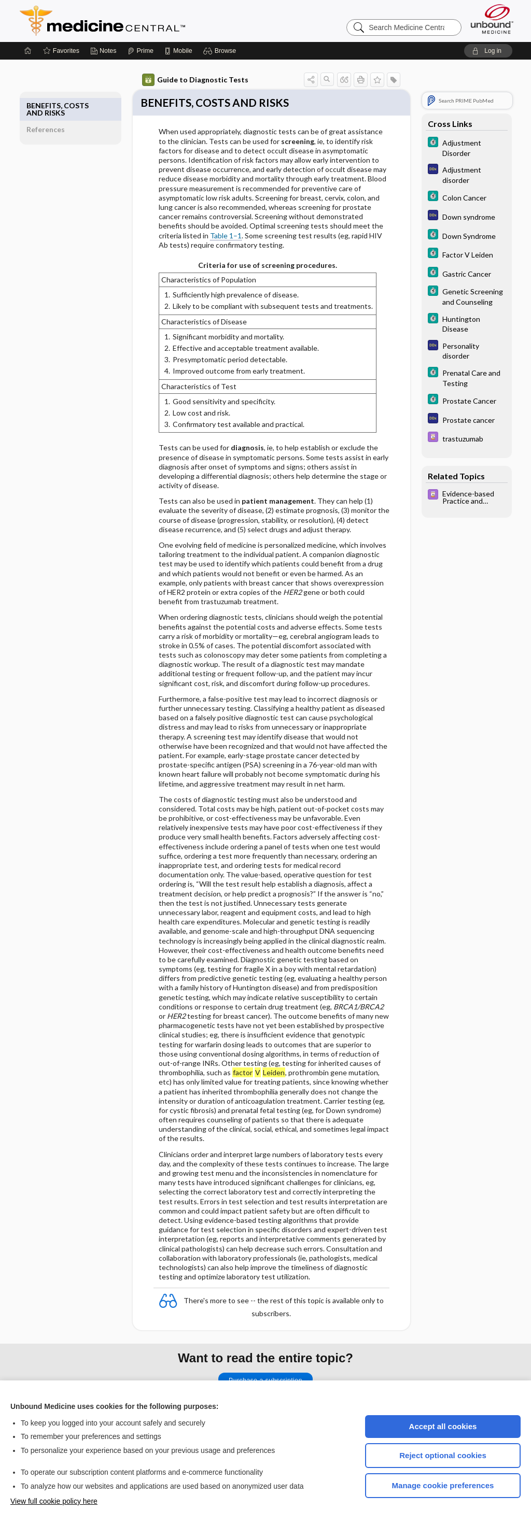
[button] (221, 41)
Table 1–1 (214, 227)
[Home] (28, 41)
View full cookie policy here (53, 1493)
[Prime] (140, 41)
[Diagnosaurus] (455, 164)
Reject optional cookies (442, 1447)
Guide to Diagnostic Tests (183, 70)
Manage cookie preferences (443, 1477)
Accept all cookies (443, 1418)
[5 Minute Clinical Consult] (455, 137)
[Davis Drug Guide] (455, 428)
